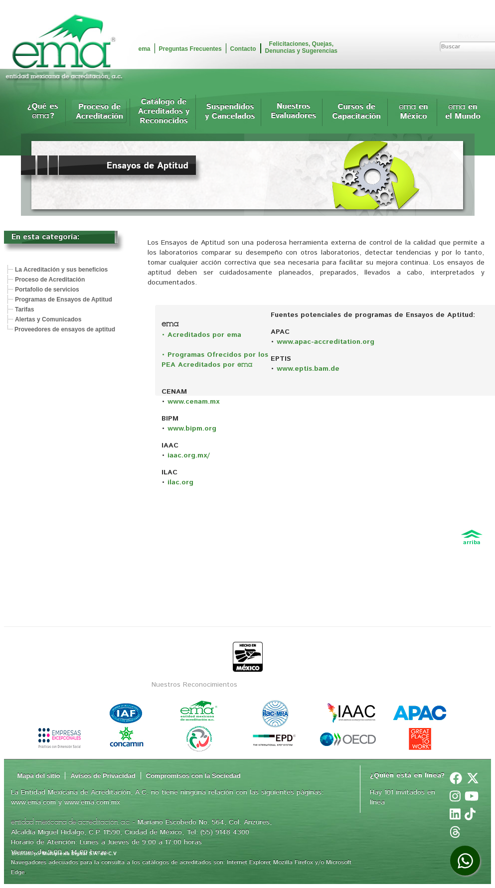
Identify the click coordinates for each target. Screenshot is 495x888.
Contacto (243, 48)
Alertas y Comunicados (48, 319)
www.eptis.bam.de (306, 369)
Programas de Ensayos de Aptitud (63, 299)
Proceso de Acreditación (50, 279)
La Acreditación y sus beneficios (61, 269)
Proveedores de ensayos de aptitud (64, 329)
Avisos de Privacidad (102, 775)
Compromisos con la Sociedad (193, 775)
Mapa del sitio (38, 775)
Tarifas (24, 309)
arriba (472, 540)
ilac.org (180, 482)
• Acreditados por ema (201, 335)
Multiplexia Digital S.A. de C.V (79, 853)
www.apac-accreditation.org (325, 342)
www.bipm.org (191, 429)
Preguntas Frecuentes (190, 48)
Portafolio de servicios (47, 289)
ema (145, 48)
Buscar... (471, 36)
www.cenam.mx (193, 402)
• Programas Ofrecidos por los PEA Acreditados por (215, 360)
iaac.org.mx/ (188, 455)
